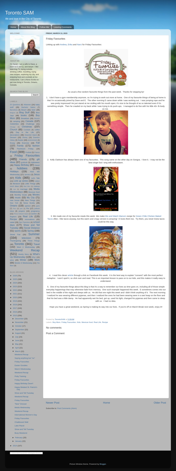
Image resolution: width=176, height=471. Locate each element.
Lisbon (37, 181)
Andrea (63, 44)
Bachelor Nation (28, 107)
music (18, 197)
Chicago (12, 127)
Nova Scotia (29, 203)
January (18, 441)
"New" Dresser (21, 404)
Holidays (14, 171)
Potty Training (20, 376)
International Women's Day (26, 415)
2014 (15, 446)
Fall (38, 143)
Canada (29, 121)
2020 (15, 297)
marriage (23, 189)
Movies (36, 194)
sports (18, 231)
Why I (34, 257)
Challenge (30, 124)
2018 (15, 305)
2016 (15, 312)
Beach (24, 110)
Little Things (30, 184)
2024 (15, 283)
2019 (15, 301)
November (19, 322)
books (24, 115)
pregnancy (35, 211)
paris (38, 206)
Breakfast (25, 118)
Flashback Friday (25, 149)
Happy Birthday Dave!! (24, 383)
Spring (30, 231)
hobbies (22, 168)
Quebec (34, 214)
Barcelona (14, 110)
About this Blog (28, 27)
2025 (15, 279)
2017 (15, 308)
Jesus (37, 174)
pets (21, 208)
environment (32, 140)
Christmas (27, 126)
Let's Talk (35, 178)
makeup (37, 186)
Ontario (13, 205)
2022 (15, 290)
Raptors (13, 217)
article (70, 275)
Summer (34, 234)
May (17, 344)
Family (20, 145)
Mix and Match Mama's (115, 216)
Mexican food (87, 322)
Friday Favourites (68, 322)
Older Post (160, 402)
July (17, 337)
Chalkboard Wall (21, 422)
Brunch (37, 118)
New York (14, 203)
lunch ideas (14, 186)
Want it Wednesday (26, 247)
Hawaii (37, 165)
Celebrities (14, 124)
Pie (27, 208)
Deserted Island (31, 135)
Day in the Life (25, 132)
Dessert (13, 137)
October (18, 326)
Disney (24, 137)
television (26, 238)
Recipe (105, 322)
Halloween (35, 162)
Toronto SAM (19, 13)
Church (13, 129)
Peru (14, 208)
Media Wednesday (22, 407)
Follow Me (44, 27)
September (20, 330)
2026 (15, 276)
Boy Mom (56, 322)
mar (14, 189)
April (17, 348)
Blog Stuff (24, 112)
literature (16, 184)
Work (37, 260)
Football (28, 152)
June (17, 340)
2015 (15, 315)
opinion (28, 206)
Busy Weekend (21, 433)
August (18, 333)
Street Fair (15, 235)
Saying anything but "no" (25, 358)
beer (33, 110)
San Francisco (24, 222)
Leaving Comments (63, 27)
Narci (79, 44)
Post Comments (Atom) (67, 408)
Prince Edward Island (21, 214)
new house (14, 200)
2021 (15, 294)
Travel (37, 244)
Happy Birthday (21, 165)
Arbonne (27, 105)
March (18, 351)
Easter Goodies (21, 365)
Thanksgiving (15, 241)
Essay (12, 143)
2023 (15, 286)
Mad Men (27, 186)
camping (16, 121)
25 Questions (15, 105)
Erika (70, 44)
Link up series (21, 181)
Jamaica (27, 175)
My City (31, 197)
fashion (36, 145)
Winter (23, 260)
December (19, 319)
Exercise (25, 143)
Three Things (34, 241)
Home (13, 27)
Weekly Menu (23, 254)
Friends (23, 159)
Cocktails (27, 130)
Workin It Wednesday (23, 263)
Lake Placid (19, 426)
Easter (20, 140)
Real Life (97, 322)
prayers (22, 211)
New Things (30, 200)
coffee (37, 130)
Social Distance (32, 228)
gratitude (24, 162)
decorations (15, 135)
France (37, 152)
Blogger (103, 464)
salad (12, 222)
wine (12, 260)
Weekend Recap (25, 250)
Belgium (12, 113)
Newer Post (52, 402)
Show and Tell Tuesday (24, 393)
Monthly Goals (20, 195)
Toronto (19, 244)
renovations (30, 219)
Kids (79, 322)
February (19, 438)
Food (13, 152)
